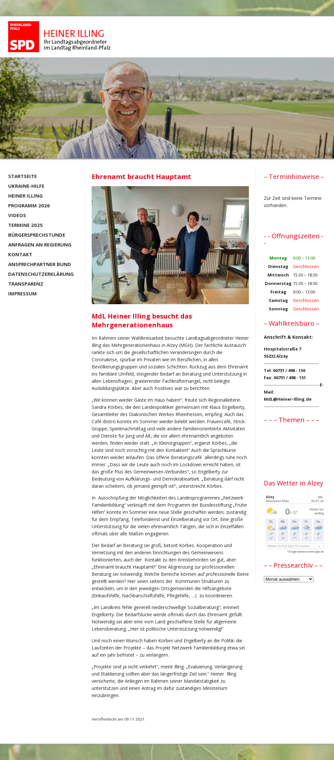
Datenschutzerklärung (41, 274)
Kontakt (20, 254)
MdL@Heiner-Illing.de (287, 399)
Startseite (22, 176)
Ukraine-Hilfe (26, 186)
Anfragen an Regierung (39, 244)
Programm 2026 (29, 205)
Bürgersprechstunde (36, 234)
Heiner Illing (25, 195)
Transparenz (25, 283)
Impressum (22, 293)
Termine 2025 (25, 225)
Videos (17, 215)
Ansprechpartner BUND (39, 264)
